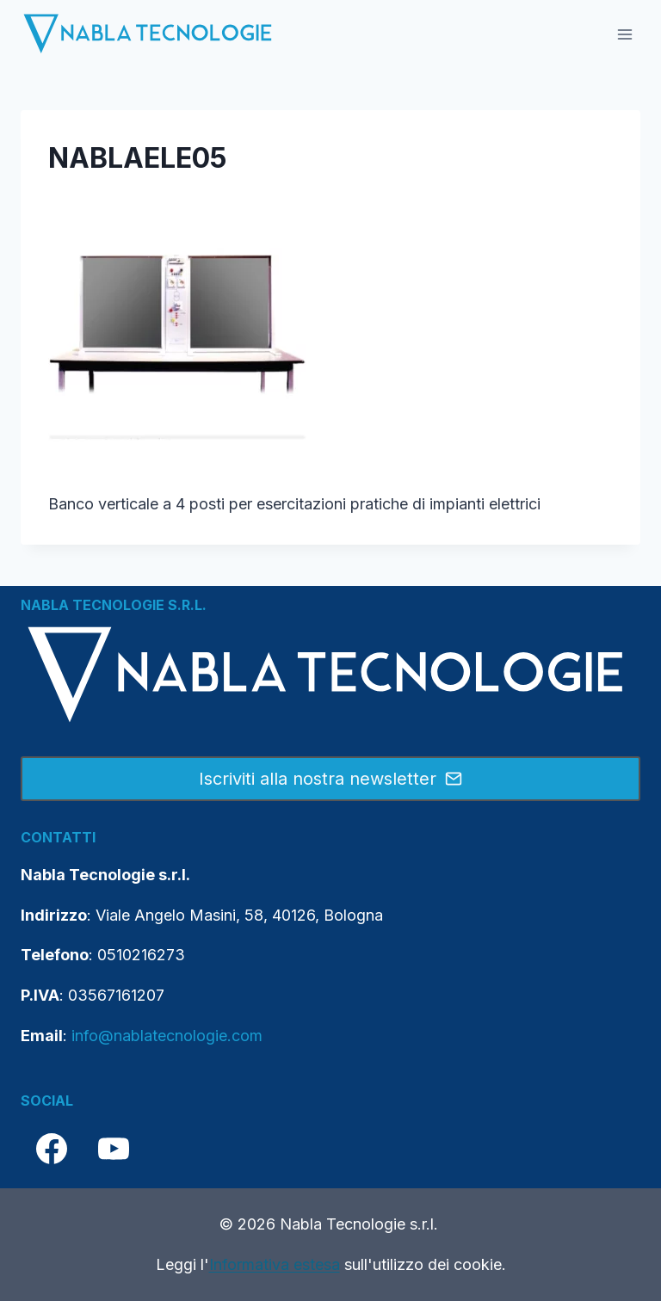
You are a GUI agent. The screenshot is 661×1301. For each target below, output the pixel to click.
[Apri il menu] (624, 34)
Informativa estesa (274, 1264)
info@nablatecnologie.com (167, 1036)
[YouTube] (114, 1149)
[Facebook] (52, 1149)
